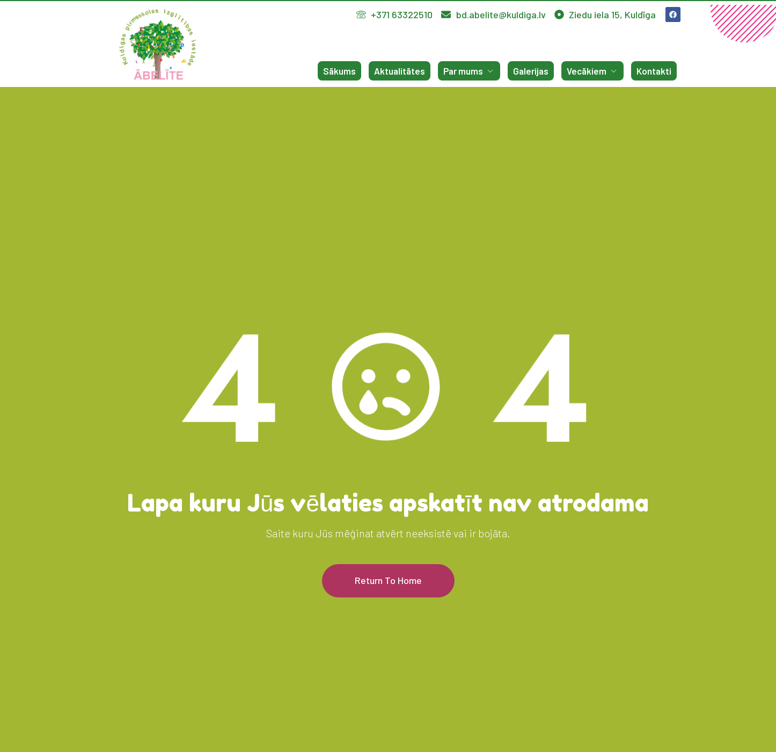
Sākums (339, 70)
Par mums (469, 70)
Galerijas (530, 70)
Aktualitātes (399, 70)
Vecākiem (592, 70)
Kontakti (653, 70)
